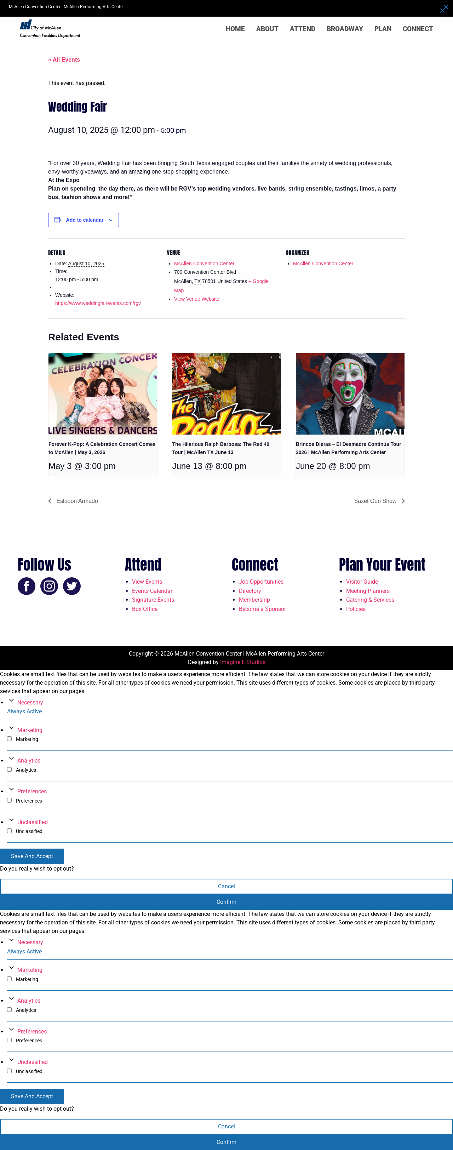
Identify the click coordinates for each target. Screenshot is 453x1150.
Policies (356, 609)
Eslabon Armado (76, 501)
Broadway (345, 29)
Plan (382, 29)
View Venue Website (196, 299)
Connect (418, 29)
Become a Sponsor (262, 609)
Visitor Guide (362, 581)
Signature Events (153, 599)
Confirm (226, 902)
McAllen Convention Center (204, 263)
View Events (147, 581)
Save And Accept (32, 856)
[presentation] (102, 394)
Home (235, 29)
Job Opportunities (261, 581)
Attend (302, 29)
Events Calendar (152, 591)
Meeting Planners (368, 591)
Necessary (30, 702)
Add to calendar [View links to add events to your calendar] (85, 220)
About (267, 29)
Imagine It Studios (242, 662)
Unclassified (32, 822)
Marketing (29, 730)
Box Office (144, 609)
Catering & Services (370, 599)
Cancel (226, 886)
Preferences (32, 791)
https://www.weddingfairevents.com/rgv (98, 303)
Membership (254, 599)
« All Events (64, 60)
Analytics (28, 760)
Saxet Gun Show (376, 501)
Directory (250, 591)
